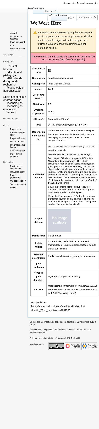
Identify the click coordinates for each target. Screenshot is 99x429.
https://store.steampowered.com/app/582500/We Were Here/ (72, 288)
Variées (11, 112)
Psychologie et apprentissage (13, 89)
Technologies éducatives (13, 108)
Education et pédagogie (12, 74)
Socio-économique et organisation (14, 98)
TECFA (55, 59)
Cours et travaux (10, 68)
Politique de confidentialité (41, 338)
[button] (4, 66)
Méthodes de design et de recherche (12, 81)
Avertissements (37, 344)
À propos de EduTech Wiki (68, 338)
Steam (51, 119)
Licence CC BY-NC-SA (75, 329)
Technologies (15, 103)
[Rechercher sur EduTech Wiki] (88, 17)
